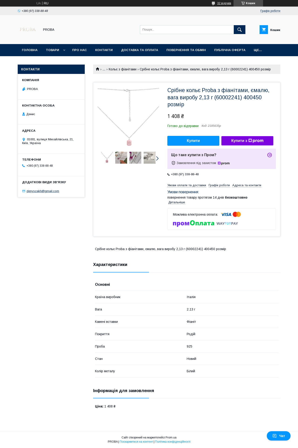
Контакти (104, 50)
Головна (29, 50)
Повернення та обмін (186, 50)
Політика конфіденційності (172, 441)
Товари (52, 50)
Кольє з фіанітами (122, 69)
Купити (193, 141)
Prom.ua (171, 437)
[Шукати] (239, 29)
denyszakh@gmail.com (43, 191)
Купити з (247, 141)
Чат (278, 436)
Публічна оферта (229, 50)
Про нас (79, 50)
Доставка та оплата (139, 50)
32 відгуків (224, 3)
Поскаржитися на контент (136, 441)
